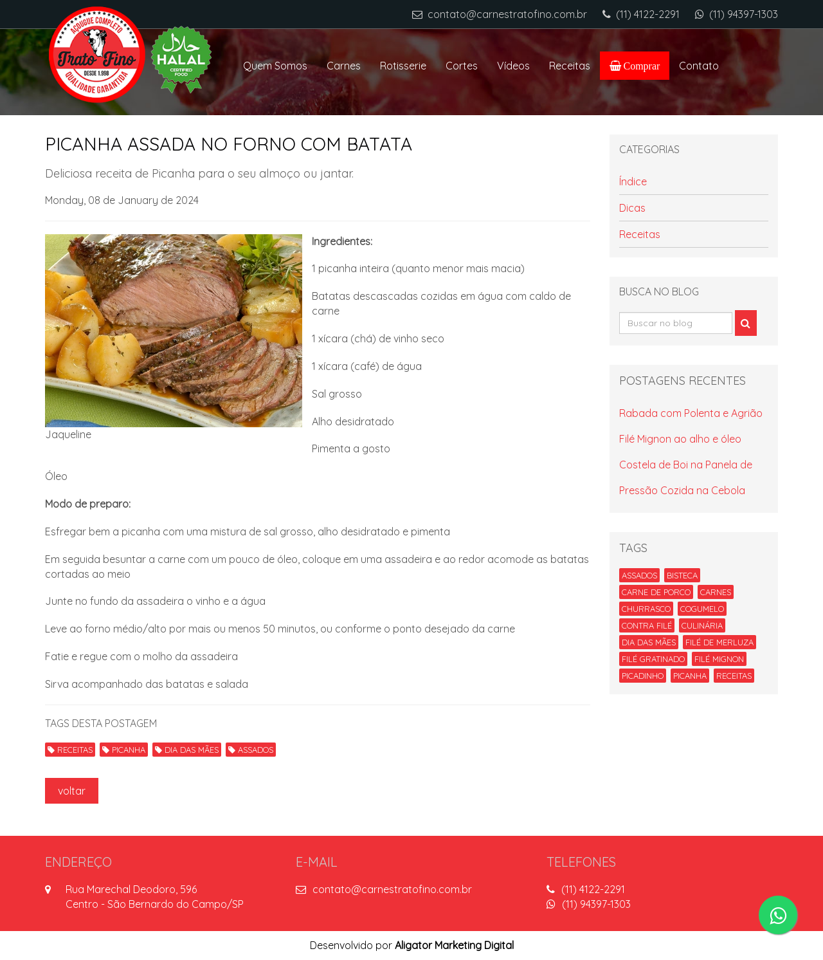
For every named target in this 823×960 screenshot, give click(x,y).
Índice (633, 181)
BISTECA (682, 575)
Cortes (462, 65)
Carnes (344, 65)
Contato (699, 65)
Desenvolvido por (412, 945)
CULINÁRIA (702, 625)
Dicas (632, 207)
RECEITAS (70, 749)
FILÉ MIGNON (719, 659)
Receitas (569, 65)
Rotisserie (403, 65)
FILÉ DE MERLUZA (719, 642)
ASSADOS (250, 749)
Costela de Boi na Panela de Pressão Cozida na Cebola (685, 477)
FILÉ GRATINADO (653, 659)
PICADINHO (643, 675)
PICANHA (123, 749)
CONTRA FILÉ (647, 625)
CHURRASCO (646, 609)
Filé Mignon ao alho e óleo (680, 438)
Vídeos (513, 65)
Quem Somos (275, 65)
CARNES (715, 592)
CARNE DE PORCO (656, 592)
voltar (72, 790)
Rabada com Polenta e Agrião (691, 413)
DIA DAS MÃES (187, 749)
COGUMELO (702, 609)
